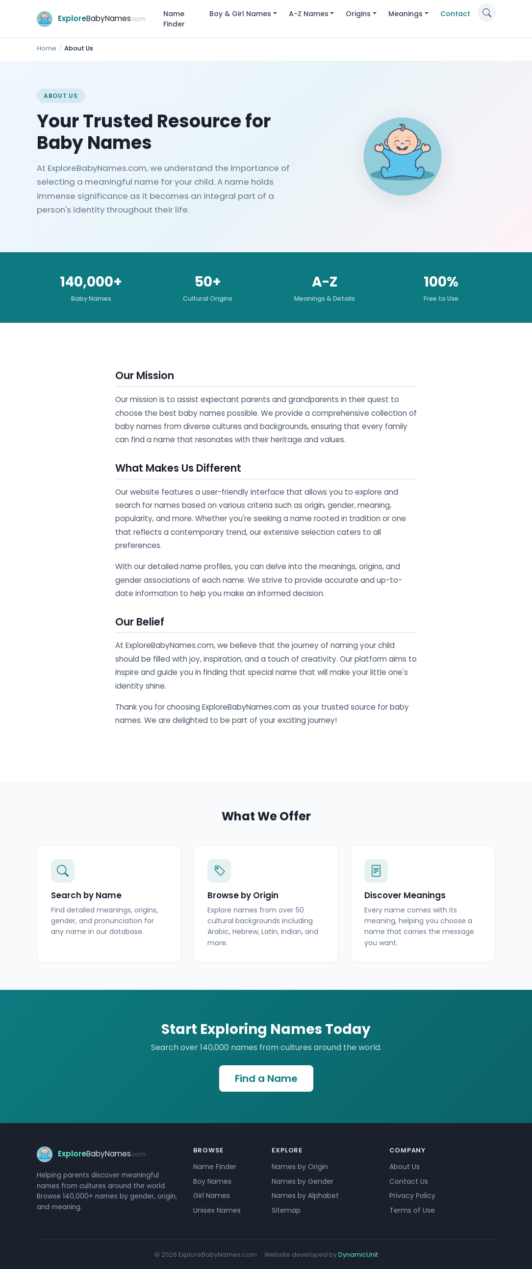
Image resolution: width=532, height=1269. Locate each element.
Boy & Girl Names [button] (240, 14)
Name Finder (174, 19)
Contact (455, 14)
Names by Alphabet (305, 1195)
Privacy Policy (412, 1195)
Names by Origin (300, 1167)
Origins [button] (358, 14)
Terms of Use (412, 1210)
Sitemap (286, 1210)
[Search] (487, 13)
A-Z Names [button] (309, 14)
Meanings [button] (405, 14)
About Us (404, 1167)
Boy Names (212, 1181)
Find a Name (266, 1078)
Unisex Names (217, 1210)
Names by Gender (302, 1181)
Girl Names (211, 1195)
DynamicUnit (358, 1254)
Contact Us (408, 1181)
